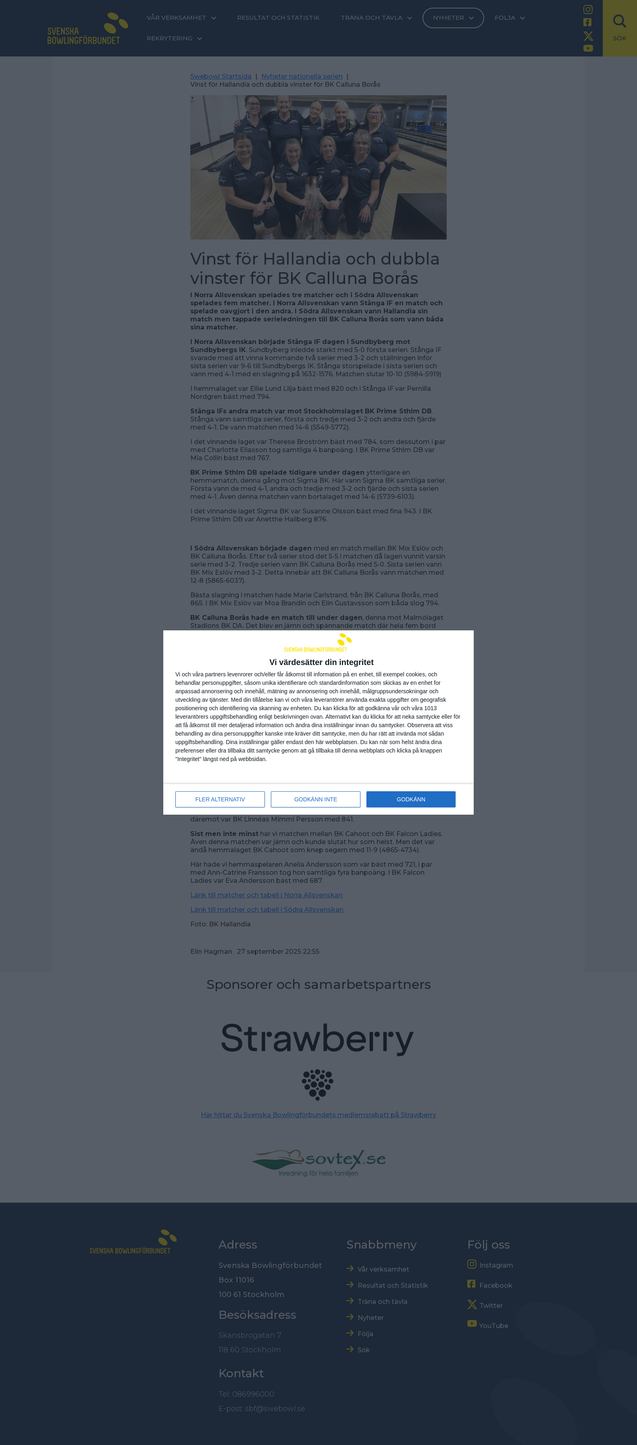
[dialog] (318, 722)
